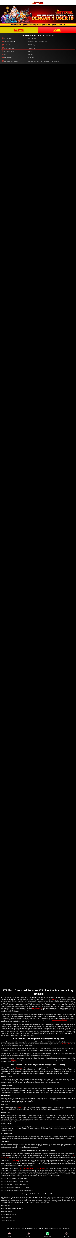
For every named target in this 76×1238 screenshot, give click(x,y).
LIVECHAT (66, 1234)
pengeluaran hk (37, 1008)
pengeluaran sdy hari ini (59, 1020)
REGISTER (28, 1234)
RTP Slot (54, 999)
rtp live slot (19, 1068)
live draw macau (14, 1160)
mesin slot (21, 1108)
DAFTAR (19, 30)
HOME (9, 1234)
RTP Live (13, 1060)
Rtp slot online (66, 1044)
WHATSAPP (47, 1234)
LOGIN (57, 30)
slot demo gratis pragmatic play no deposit (32, 1168)
